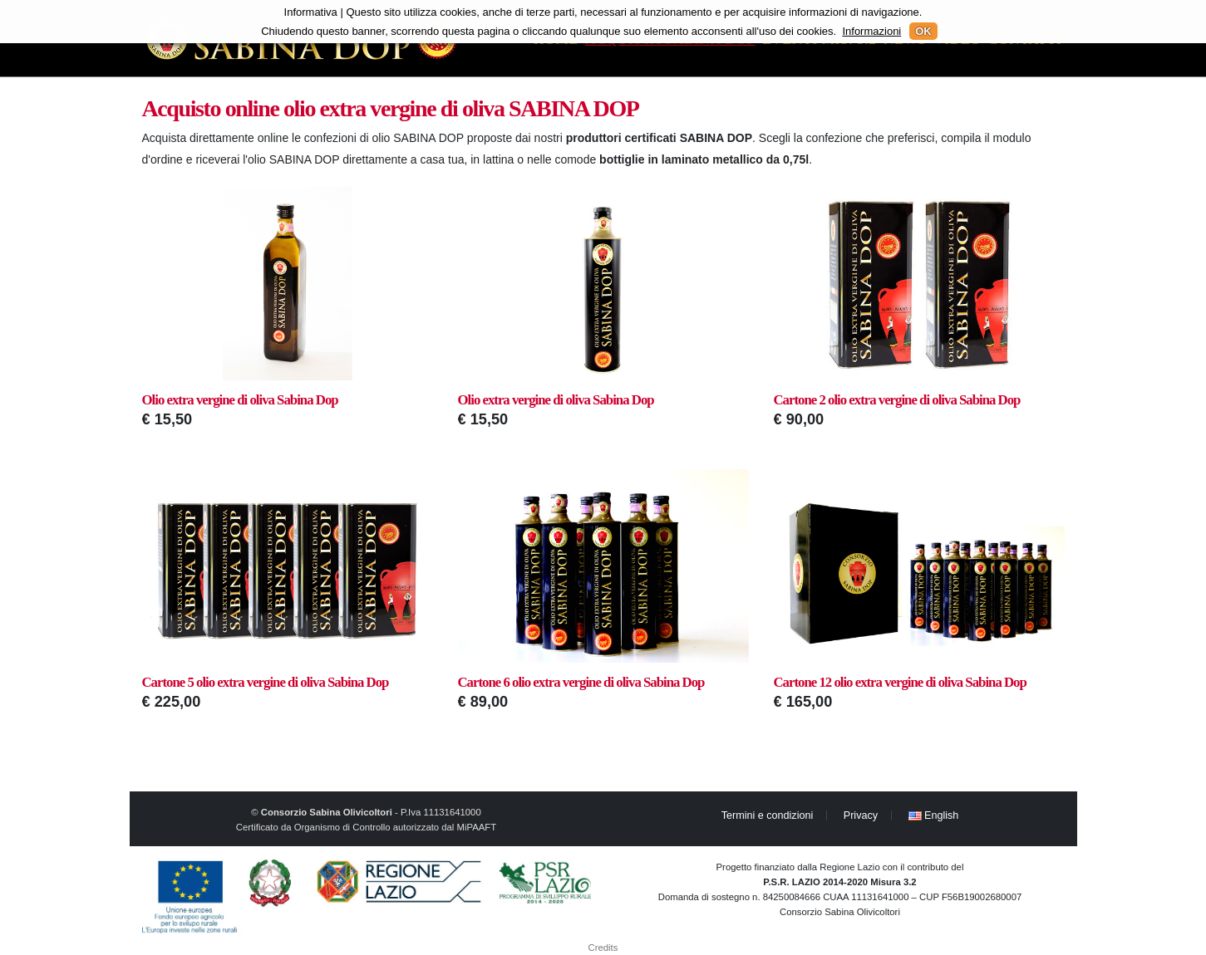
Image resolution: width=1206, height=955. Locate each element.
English (933, 815)
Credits (603, 948)
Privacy (861, 815)
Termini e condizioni (767, 815)
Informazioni (871, 31)
